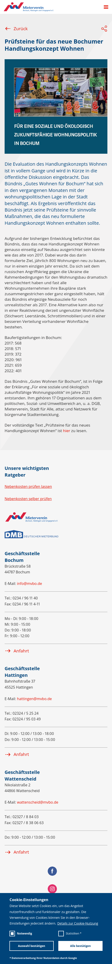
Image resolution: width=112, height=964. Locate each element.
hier (66, 430)
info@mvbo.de (29, 583)
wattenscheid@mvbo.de (37, 802)
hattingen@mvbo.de (34, 698)
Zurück (16, 28)
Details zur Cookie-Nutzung (77, 923)
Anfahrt (17, 651)
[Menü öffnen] (104, 7)
